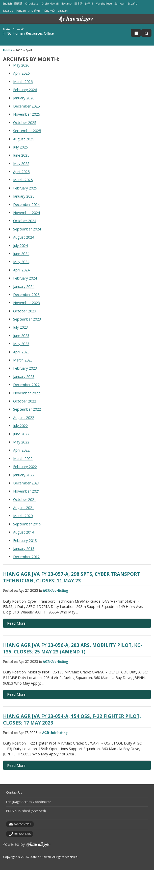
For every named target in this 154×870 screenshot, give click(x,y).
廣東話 (18, 3)
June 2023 (21, 335)
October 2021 (24, 499)
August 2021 (23, 507)
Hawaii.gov (75, 19)
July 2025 (20, 147)
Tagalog (8, 10)
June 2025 (21, 155)
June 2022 (21, 434)
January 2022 (23, 475)
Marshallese (104, 3)
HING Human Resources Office (28, 33)
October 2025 (24, 122)
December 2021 (26, 483)
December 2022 (26, 384)
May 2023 (21, 343)
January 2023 (23, 376)
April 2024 (21, 270)
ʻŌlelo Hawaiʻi (50, 3)
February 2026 (25, 89)
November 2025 (26, 114)
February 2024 (25, 278)
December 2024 (26, 204)
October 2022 (24, 401)
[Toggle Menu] (136, 33)
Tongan (20, 10)
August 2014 (23, 532)
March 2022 (23, 458)
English (7, 3)
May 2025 (21, 163)
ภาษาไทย (34, 10)
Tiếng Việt (48, 10)
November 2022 (26, 393)
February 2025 (25, 188)
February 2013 (25, 540)
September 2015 (27, 524)
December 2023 (26, 294)
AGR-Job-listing (55, 590)
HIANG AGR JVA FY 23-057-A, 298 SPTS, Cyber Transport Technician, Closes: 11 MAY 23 (71, 577)
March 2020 (23, 515)
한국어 (89, 3)
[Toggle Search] (146, 33)
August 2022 (23, 417)
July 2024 (20, 245)
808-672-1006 (22, 834)
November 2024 (26, 212)
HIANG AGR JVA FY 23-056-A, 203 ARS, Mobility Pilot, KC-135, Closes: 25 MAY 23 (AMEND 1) (72, 648)
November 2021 (26, 491)
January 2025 (23, 196)
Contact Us (14, 792)
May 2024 (21, 261)
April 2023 (21, 352)
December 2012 (26, 556)
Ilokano (66, 3)
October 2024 (24, 220)
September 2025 (27, 130)
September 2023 (27, 319)
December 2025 (26, 106)
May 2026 (21, 65)
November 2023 (26, 302)
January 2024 (23, 286)
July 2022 (20, 425)
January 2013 (23, 548)
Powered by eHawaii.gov (26, 846)
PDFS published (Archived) (26, 811)
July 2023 (20, 327)
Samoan (119, 3)
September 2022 (27, 409)
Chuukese (31, 3)
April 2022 (21, 450)
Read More (25, 624)
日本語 (78, 3)
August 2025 (23, 139)
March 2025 (23, 179)
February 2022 (25, 466)
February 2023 (25, 368)
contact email (22, 824)
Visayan (63, 10)
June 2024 (21, 253)
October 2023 (24, 311)
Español (133, 3)
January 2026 (23, 98)
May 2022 (21, 442)
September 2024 (27, 229)
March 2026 (23, 81)
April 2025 (21, 171)
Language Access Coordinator (28, 801)
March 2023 (23, 360)
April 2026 (21, 73)
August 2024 (23, 237)
